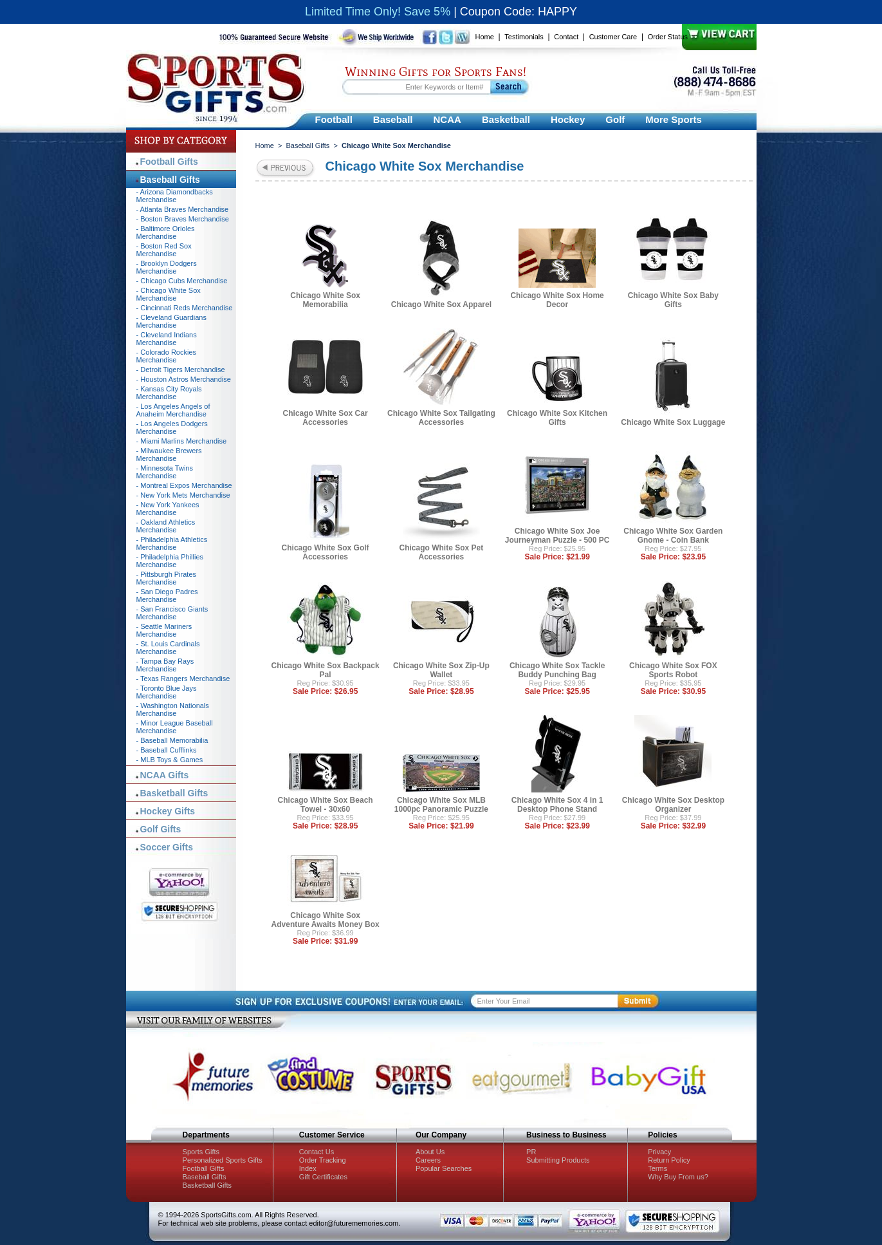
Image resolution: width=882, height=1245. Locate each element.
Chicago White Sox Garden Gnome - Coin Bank (672, 536)
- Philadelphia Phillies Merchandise (170, 560)
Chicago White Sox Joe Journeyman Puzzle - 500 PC (557, 536)
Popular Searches (444, 1168)
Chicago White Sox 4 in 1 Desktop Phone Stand (557, 805)
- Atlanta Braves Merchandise (182, 209)
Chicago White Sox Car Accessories (325, 418)
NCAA (447, 119)
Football (334, 119)
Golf (615, 119)
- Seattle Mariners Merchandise (164, 630)
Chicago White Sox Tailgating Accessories (441, 418)
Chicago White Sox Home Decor (556, 300)
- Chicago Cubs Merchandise (182, 281)
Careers (428, 1160)
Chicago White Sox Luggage (673, 422)
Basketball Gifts (174, 793)
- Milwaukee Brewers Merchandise (169, 454)
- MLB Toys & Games (169, 759)
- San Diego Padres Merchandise (167, 595)
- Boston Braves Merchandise (182, 219)
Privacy (659, 1152)
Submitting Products (557, 1160)
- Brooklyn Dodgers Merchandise (166, 267)
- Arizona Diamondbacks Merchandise (174, 195)
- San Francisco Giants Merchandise (172, 613)
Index (308, 1168)
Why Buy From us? (678, 1177)
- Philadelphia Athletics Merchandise (172, 543)
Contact (566, 37)
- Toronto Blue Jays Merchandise (166, 692)
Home (484, 37)
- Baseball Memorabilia (172, 740)
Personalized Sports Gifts (222, 1160)
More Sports (673, 119)
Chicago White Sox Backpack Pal (325, 670)
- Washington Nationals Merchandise (172, 709)
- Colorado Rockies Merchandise (166, 356)
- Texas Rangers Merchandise (183, 678)
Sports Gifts (201, 1152)
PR (531, 1152)
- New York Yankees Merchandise (167, 508)
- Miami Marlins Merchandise (181, 441)
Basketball (506, 119)
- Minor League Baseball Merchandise (174, 727)
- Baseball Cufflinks (166, 750)
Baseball (393, 119)
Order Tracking (322, 1160)
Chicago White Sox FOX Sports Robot (673, 670)
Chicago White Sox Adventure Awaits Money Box (325, 920)
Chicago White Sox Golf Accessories (325, 552)
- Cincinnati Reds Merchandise (184, 308)
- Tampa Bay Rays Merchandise (165, 665)
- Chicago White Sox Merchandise (168, 294)
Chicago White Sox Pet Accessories (442, 552)
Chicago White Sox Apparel (441, 304)
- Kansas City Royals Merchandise (169, 392)
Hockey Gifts (168, 811)
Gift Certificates (323, 1177)
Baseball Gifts (308, 145)
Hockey (568, 119)
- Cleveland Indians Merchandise (166, 338)
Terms (657, 1168)
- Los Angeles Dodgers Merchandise (172, 427)
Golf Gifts (160, 829)
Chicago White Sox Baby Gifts (673, 300)
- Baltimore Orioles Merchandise (165, 232)
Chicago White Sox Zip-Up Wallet (441, 670)
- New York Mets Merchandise (183, 495)
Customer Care (613, 37)
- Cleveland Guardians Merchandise (171, 321)
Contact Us (316, 1152)
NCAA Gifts (164, 775)
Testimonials (524, 37)
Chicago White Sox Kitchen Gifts (557, 418)
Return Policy (669, 1160)
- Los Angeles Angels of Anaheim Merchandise (173, 410)
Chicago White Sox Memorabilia (325, 300)
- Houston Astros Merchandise (183, 379)
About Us (430, 1152)
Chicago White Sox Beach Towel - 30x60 (325, 805)
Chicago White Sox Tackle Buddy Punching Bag (557, 670)
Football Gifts (169, 161)
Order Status (668, 37)
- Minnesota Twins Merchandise (164, 472)
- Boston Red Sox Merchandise (164, 249)
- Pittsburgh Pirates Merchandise (166, 578)
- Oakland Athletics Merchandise (166, 526)
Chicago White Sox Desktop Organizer (673, 805)
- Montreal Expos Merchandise (184, 485)
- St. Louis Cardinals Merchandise (168, 647)
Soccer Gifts (166, 847)
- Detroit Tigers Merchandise (180, 369)
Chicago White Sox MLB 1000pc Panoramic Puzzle (441, 805)
